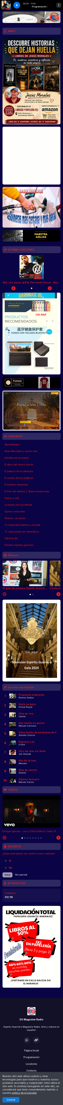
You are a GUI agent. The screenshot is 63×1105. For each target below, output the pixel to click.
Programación (31, 1057)
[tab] (30, 594)
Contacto (31, 1070)
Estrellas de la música (17, 457)
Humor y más (12, 498)
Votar (7, 874)
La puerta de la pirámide (18, 504)
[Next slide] (58, 594)
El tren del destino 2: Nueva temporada (27, 491)
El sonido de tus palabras (19, 477)
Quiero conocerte (15, 511)
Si (10, 860)
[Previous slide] (5, 594)
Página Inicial (31, 1050)
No (10, 867)
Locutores (31, 1063)
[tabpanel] (25, 575)
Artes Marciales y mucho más (21, 451)
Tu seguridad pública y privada (22, 524)
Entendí (11, 1099)
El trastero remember (16, 484)
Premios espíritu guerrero (19, 545)
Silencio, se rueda (15, 518)
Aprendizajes (12, 444)
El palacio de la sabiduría (19, 471)
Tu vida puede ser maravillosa (22, 531)
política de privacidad (24, 1092)
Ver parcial (21, 874)
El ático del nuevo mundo (19, 464)
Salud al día (11, 538)
